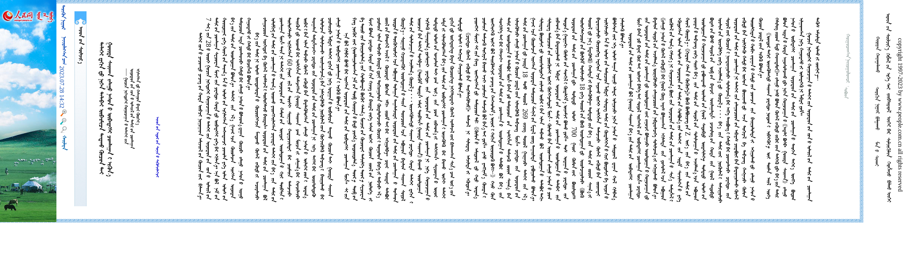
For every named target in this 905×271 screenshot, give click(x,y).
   (80, 45)
